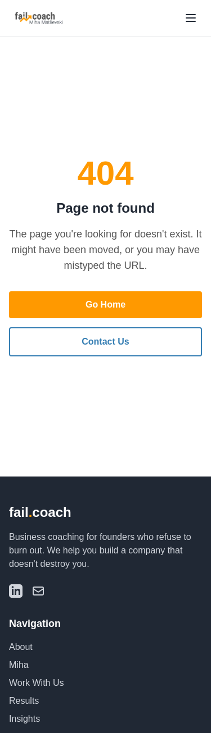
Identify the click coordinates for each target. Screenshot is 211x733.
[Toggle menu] (190, 18)
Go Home (105, 304)
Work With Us (36, 683)
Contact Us (105, 341)
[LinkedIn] (16, 591)
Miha (19, 665)
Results (24, 700)
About (21, 647)
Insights (24, 718)
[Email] (38, 591)
